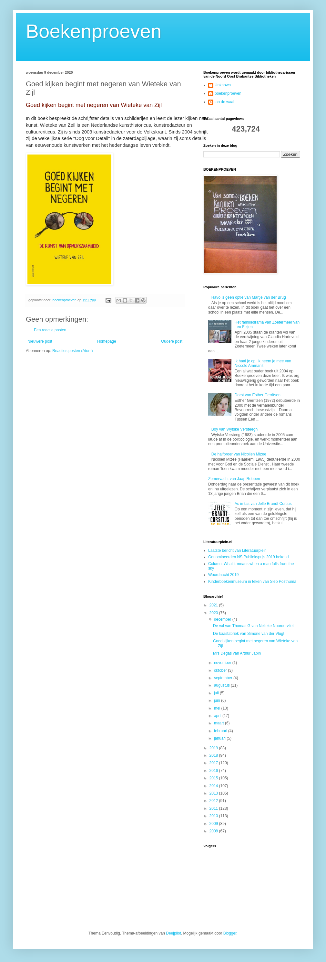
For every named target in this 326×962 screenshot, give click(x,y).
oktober (221, 670)
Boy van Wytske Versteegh (234, 429)
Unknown (223, 85)
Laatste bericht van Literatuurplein (237, 550)
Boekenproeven (93, 31)
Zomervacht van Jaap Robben (234, 478)
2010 (214, 816)
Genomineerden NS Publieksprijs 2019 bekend (248, 557)
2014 (214, 786)
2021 (214, 605)
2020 (214, 613)
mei (217, 708)
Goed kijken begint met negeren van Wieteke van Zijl (94, 105)
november (223, 662)
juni (217, 700)
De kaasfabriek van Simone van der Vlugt (248, 633)
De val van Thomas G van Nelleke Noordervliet (253, 626)
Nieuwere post (39, 341)
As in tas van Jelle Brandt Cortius (263, 503)
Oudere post (171, 341)
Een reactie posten (50, 330)
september (223, 678)
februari (221, 731)
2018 (214, 755)
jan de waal (224, 102)
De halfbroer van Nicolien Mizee (238, 454)
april (218, 715)
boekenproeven (228, 93)
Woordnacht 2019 (223, 574)
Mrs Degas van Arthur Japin (237, 653)
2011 (214, 808)
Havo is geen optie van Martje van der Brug (248, 297)
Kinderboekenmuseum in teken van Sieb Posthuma (252, 581)
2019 (214, 748)
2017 (214, 763)
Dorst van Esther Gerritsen (257, 395)
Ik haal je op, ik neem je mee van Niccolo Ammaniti (263, 363)
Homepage (106, 341)
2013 (214, 793)
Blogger (230, 933)
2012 (214, 800)
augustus (222, 685)
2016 (214, 770)
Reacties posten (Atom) (72, 350)
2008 (214, 831)
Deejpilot (173, 933)
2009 (214, 823)
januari (220, 738)
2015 (214, 778)
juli (217, 693)
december (223, 619)
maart (219, 723)
